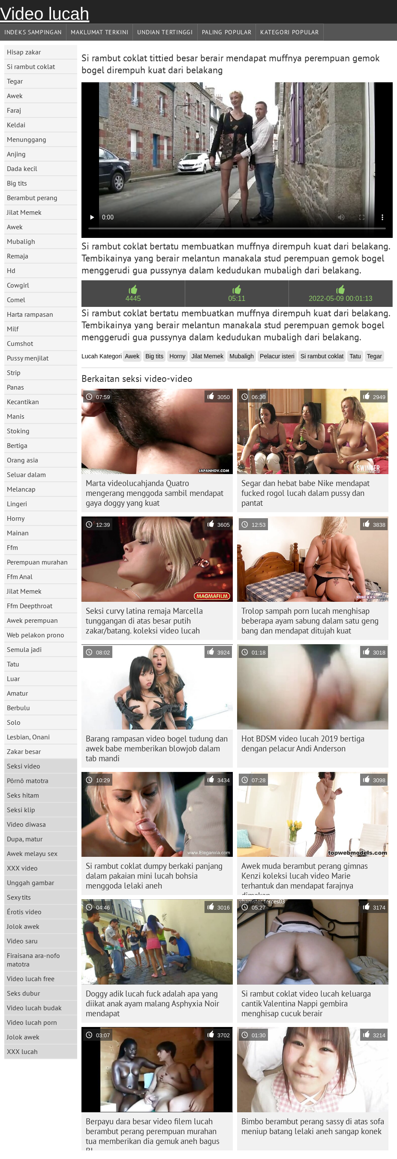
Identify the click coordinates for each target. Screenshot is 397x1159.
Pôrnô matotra (27, 780)
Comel (16, 299)
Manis (15, 416)
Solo (14, 722)
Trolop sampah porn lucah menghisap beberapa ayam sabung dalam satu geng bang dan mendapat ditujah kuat (310, 621)
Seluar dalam (26, 474)
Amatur (17, 693)
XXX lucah (22, 1051)
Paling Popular (227, 32)
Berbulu (18, 707)
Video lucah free (30, 978)
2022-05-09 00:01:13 (341, 298)
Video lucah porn (32, 1022)
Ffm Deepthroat (29, 605)
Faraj (14, 110)
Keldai (16, 124)
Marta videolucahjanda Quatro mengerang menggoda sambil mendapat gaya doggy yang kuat (154, 493)
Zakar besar (24, 751)
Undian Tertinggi (164, 32)
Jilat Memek (24, 212)
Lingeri (17, 503)
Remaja (17, 256)
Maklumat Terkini (99, 32)
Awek (15, 95)
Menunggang (26, 139)
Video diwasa (26, 824)
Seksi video (23, 766)
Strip (14, 372)
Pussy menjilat (27, 358)
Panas (15, 387)
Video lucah (44, 13)
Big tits (17, 183)
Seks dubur (23, 993)
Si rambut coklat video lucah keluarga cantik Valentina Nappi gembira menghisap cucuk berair (306, 1003)
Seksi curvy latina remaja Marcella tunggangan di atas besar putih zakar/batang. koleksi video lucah (144, 621)
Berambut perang (32, 197)
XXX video (22, 868)
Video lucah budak (34, 1007)
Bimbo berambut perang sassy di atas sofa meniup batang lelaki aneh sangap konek (312, 1126)
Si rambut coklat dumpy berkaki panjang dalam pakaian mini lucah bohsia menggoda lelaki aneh (154, 876)
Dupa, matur (24, 839)
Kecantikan (23, 401)
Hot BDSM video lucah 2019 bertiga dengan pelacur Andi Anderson (302, 743)
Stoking (18, 430)
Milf (12, 328)
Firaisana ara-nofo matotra (33, 959)
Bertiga (17, 445)
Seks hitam (23, 795)
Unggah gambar (30, 882)
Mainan (18, 532)
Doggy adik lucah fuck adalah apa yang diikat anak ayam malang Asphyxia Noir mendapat (152, 1003)
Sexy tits (19, 897)
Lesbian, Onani (28, 737)
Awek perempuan (32, 620)
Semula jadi (24, 649)
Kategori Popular (289, 32)
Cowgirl (18, 285)
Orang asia (22, 460)
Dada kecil (22, 168)
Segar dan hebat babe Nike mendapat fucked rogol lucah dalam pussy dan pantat (305, 493)
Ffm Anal (20, 576)
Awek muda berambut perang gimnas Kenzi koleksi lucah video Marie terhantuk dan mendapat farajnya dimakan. (304, 878)
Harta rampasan (30, 314)
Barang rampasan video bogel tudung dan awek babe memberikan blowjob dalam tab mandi (157, 748)
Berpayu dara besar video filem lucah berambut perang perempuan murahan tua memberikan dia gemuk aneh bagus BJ (153, 1133)
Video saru (22, 941)
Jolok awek (23, 926)
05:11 (236, 298)
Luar (13, 678)
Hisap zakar (24, 52)
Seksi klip (21, 809)
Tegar (15, 81)
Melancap (21, 489)
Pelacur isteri (277, 356)
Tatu (13, 664)
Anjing (16, 154)
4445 (133, 298)
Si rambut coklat (31, 66)
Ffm (12, 547)
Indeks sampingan (33, 32)
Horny (15, 518)
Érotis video (24, 911)
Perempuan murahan (37, 562)
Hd (11, 270)
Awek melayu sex (32, 853)
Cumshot (20, 343)
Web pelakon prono (35, 635)
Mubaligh (21, 241)
